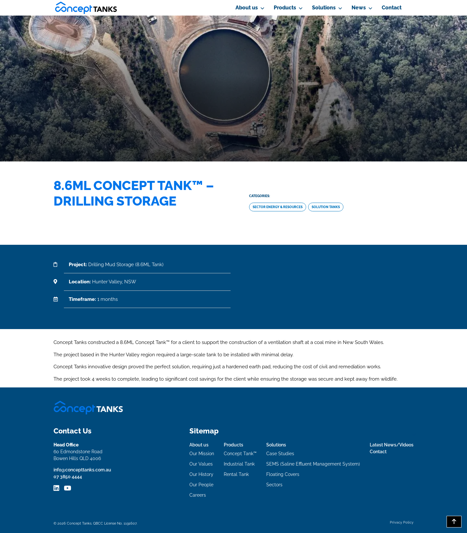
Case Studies (280, 453)
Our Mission (201, 453)
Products (285, 8)
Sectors (274, 484)
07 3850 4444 (68, 476)
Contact (391, 8)
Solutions (324, 8)
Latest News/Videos (391, 444)
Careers (197, 495)
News (359, 8)
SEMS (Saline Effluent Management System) (313, 464)
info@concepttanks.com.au (82, 469)
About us (246, 8)
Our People (201, 484)
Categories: (259, 196)
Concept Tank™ (240, 453)
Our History (201, 474)
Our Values (201, 464)
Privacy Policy (401, 522)
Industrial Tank (239, 464)
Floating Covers (282, 474)
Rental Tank (236, 474)
